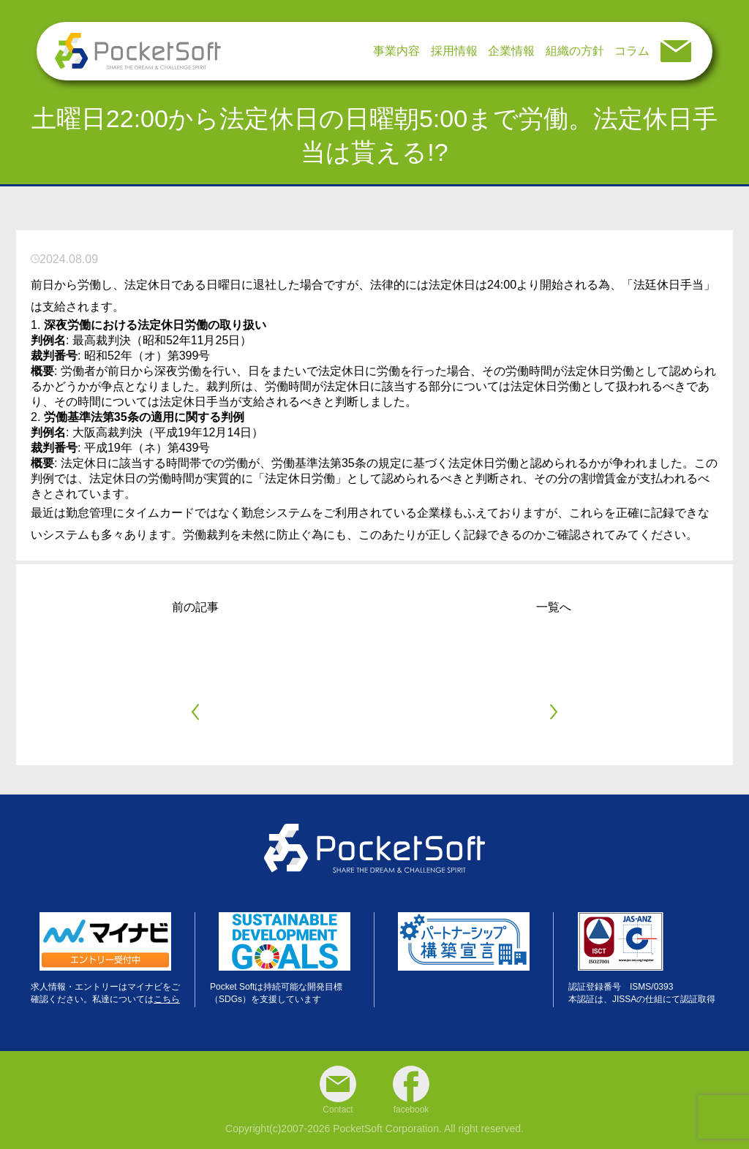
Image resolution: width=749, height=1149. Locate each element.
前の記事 (195, 607)
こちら (167, 999)
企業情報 (511, 51)
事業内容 (396, 51)
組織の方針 (575, 51)
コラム (632, 51)
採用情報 (454, 51)
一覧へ (553, 607)
